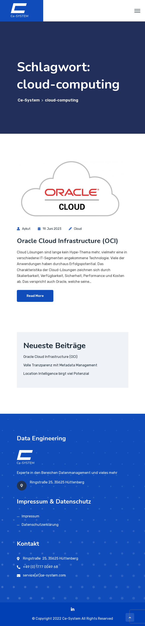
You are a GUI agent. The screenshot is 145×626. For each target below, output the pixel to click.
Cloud (78, 229)
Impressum (30, 516)
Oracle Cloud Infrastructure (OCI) (67, 241)
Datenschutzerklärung (40, 525)
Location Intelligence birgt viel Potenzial (56, 374)
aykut (26, 229)
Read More (35, 296)
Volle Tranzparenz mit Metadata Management (60, 365)
